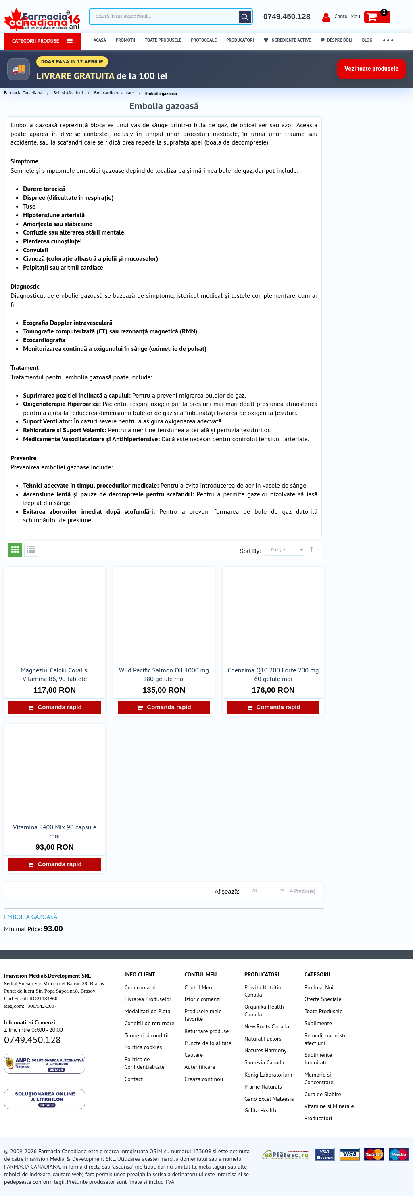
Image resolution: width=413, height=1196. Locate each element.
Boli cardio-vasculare (114, 93)
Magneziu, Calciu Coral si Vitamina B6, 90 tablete (55, 674)
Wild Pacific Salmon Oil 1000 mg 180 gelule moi (164, 674)
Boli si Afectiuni (68, 93)
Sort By (249, 550)
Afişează (226, 891)
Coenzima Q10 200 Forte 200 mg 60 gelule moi (273, 674)
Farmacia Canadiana (23, 93)
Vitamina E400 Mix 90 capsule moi (54, 831)
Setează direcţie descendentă (311, 549)
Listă (31, 550)
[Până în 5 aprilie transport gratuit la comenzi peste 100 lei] (206, 69)
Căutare (245, 17)
